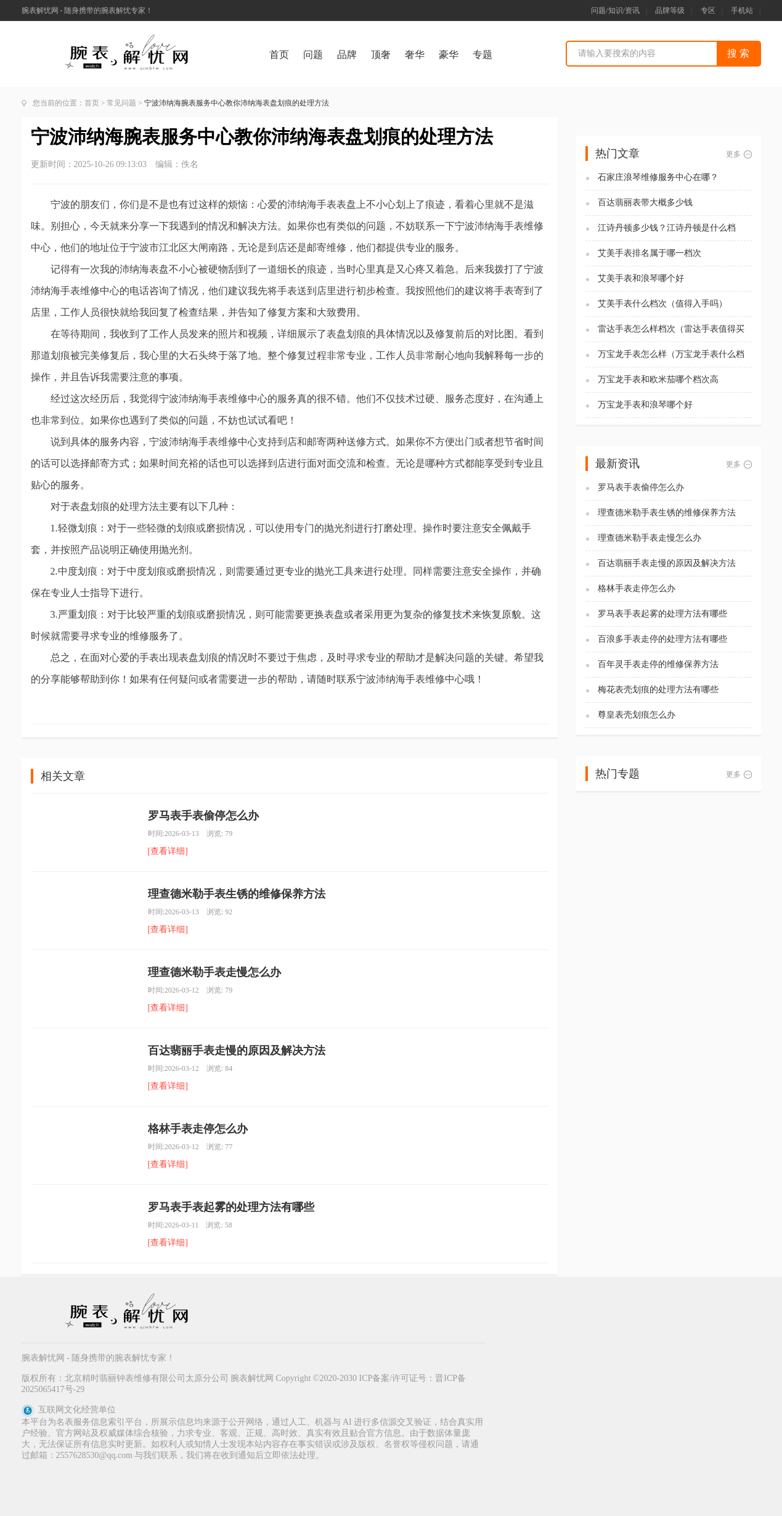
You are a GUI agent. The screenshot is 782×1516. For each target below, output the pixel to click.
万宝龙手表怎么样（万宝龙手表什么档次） (671, 355)
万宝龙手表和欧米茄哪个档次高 (658, 379)
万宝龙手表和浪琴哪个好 (645, 404)
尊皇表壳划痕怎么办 (636, 714)
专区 (708, 10)
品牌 (347, 54)
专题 (482, 54)
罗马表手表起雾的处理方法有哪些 (231, 1207)
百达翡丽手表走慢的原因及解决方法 (236, 1050)
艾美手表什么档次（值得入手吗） (662, 303)
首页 (279, 54)
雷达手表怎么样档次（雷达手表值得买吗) (671, 329)
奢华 (415, 54)
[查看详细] (168, 851)
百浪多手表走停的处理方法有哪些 (662, 639)
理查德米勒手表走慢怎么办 (214, 972)
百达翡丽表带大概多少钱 (645, 202)
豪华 (448, 54)
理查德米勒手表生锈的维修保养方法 (236, 894)
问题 (313, 54)
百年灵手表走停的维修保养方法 (658, 664)
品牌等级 (670, 10)
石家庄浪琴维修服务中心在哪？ (658, 177)
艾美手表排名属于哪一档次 (649, 253)
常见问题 (121, 103)
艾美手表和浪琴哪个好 (641, 278)
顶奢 (381, 54)
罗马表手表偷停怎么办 (203, 815)
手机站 (742, 10)
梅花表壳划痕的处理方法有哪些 (658, 689)
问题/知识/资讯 (615, 10)
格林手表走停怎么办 (198, 1129)
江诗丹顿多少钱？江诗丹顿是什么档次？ (667, 228)
